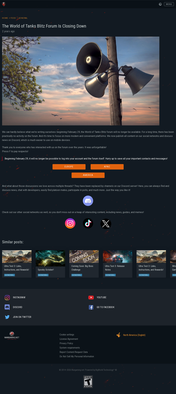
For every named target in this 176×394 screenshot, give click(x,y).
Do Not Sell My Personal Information (77, 356)
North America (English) (130, 335)
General (23, 18)
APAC (107, 166)
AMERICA (88, 175)
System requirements (70, 348)
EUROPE (69, 166)
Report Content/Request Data (74, 352)
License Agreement (69, 339)
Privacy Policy (66, 343)
